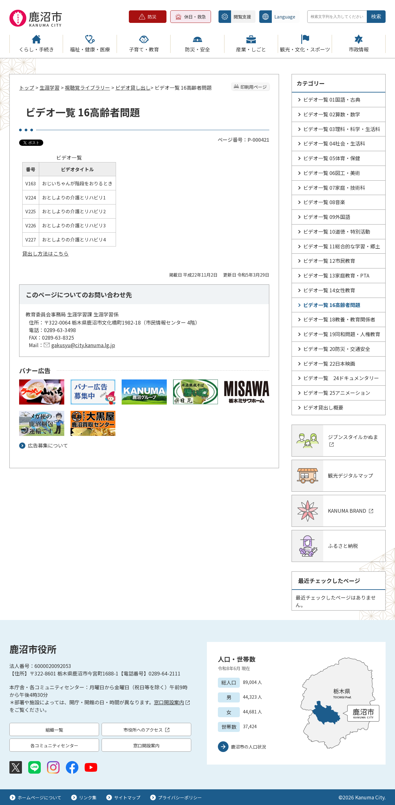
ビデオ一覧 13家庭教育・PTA (336, 275)
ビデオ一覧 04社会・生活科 (334, 143)
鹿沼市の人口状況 (248, 747)
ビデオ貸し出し (132, 87)
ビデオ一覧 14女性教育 (329, 290)
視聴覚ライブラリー (87, 87)
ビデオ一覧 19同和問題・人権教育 (341, 334)
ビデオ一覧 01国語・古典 (331, 99)
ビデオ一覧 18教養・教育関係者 (339, 319)
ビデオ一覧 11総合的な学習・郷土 (341, 246)
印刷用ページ (253, 87)
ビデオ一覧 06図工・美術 (331, 173)
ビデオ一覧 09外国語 (326, 216)
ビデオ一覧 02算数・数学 (331, 114)
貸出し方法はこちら (45, 253)
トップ (26, 87)
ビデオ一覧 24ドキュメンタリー (341, 378)
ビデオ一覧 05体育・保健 (331, 158)
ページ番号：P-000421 (243, 139)
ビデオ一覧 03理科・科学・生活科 (341, 129)
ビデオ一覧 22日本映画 (329, 363)
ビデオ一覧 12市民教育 (329, 260)
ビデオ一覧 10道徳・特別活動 (336, 231)
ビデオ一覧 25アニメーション (336, 392)
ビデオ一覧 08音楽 (324, 202)
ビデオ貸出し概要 (323, 407)
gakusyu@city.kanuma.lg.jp (83, 345)
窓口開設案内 (172, 702)
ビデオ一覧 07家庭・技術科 (334, 187)
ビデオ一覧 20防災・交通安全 (336, 348)
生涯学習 (50, 87)
